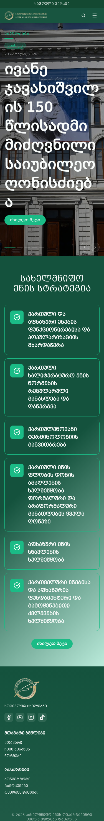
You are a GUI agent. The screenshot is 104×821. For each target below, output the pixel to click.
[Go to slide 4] (34, 235)
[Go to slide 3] (27, 235)
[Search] (83, 15)
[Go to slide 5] (41, 235)
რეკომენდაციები (21, 781)
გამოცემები (16, 774)
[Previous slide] (84, 235)
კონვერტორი (17, 767)
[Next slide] (95, 235)
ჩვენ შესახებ (17, 738)
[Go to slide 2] (20, 235)
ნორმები (13, 744)
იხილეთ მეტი (25, 176)
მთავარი (13, 731)
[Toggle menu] (95, 15)
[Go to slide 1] (10, 235)
